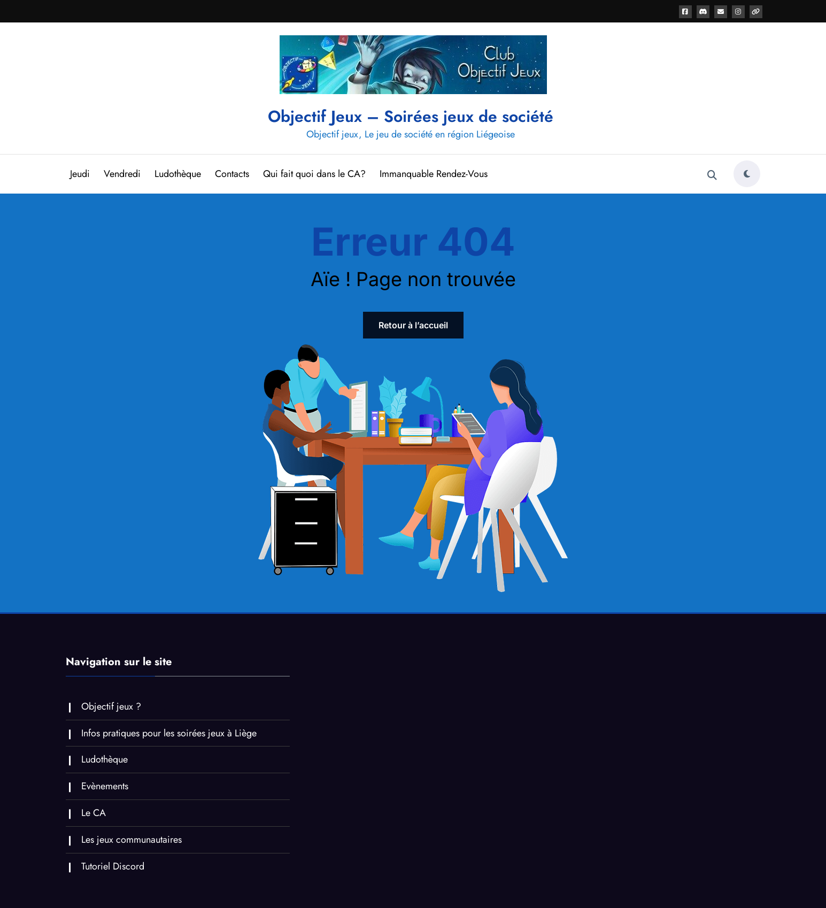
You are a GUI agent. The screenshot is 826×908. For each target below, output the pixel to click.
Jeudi (80, 174)
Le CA (93, 813)
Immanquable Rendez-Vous (434, 174)
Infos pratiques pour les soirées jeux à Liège (169, 733)
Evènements (104, 786)
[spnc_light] (747, 173)
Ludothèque (178, 174)
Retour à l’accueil (413, 325)
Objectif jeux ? (111, 706)
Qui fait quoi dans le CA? (314, 174)
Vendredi (122, 174)
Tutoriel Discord (112, 866)
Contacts (232, 174)
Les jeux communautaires (131, 840)
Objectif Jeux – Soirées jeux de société (410, 116)
